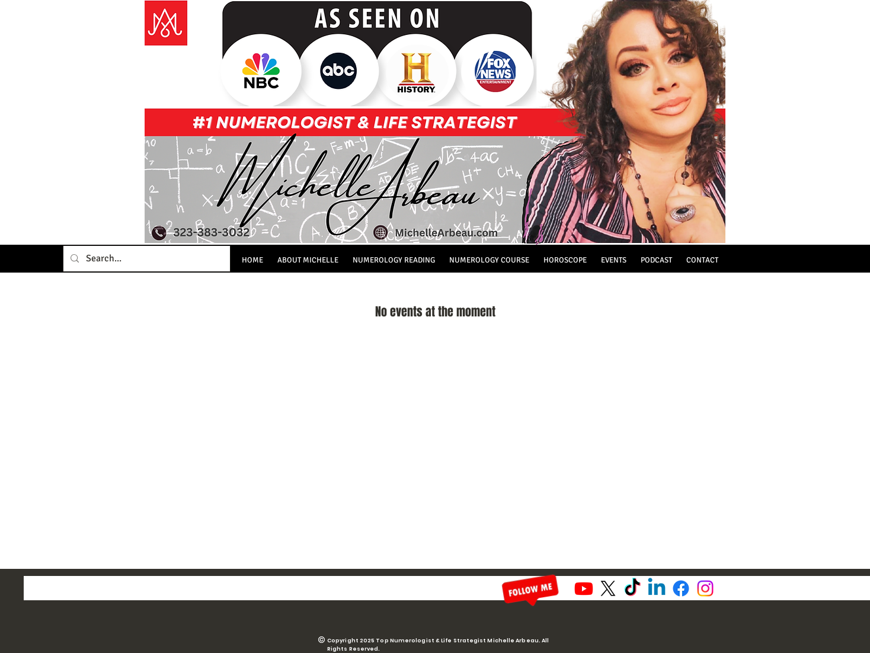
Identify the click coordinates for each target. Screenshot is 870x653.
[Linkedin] (656, 588)
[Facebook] (681, 588)
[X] (608, 588)
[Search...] (145, 258)
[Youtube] (583, 588)
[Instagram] (705, 588)
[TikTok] (632, 588)
